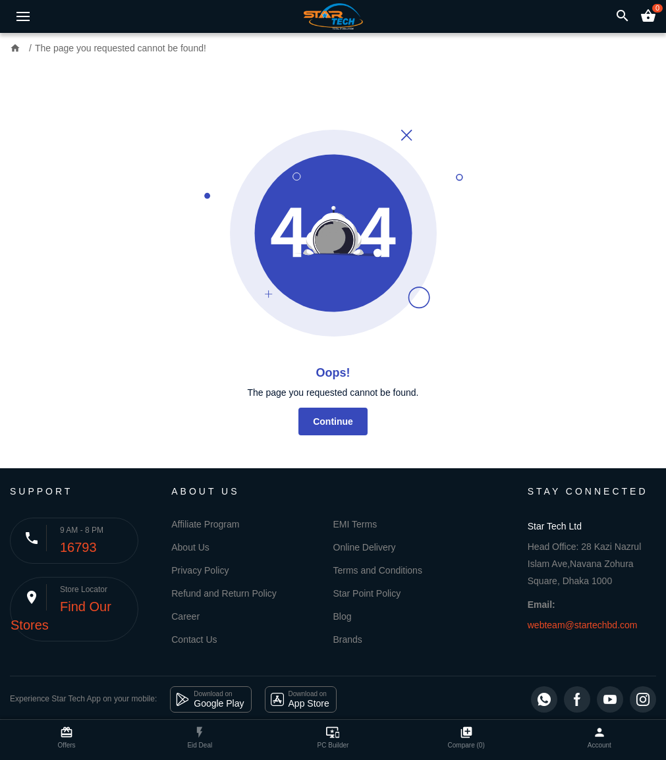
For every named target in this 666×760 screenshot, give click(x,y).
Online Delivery (364, 547)
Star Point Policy (367, 593)
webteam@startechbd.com (583, 625)
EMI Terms (355, 524)
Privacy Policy (200, 570)
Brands (347, 639)
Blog (342, 616)
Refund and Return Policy (224, 593)
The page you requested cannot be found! (120, 48)
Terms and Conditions (377, 570)
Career (185, 616)
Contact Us (194, 639)
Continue (333, 421)
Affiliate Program (205, 524)
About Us (190, 547)
